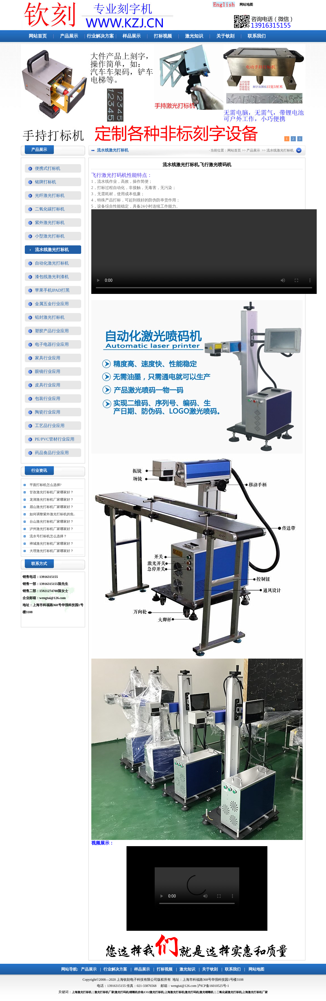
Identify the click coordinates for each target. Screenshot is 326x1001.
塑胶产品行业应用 (52, 331)
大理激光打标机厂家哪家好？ (52, 551)
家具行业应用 (47, 358)
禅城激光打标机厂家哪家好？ (52, 543)
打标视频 (163, 36)
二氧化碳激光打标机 (229, 992)
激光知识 (194, 36)
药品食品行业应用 (52, 452)
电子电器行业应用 (52, 344)
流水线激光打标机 (52, 249)
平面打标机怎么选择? (45, 485)
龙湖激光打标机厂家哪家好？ (52, 499)
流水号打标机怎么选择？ (48, 536)
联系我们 (257, 36)
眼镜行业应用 (47, 371)
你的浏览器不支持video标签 (204, 251)
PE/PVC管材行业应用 (55, 439)
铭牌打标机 (45, 182)
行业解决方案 (100, 36)
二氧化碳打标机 (50, 209)
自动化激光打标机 (52, 263)
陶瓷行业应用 (47, 412)
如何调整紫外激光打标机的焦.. (52, 514)
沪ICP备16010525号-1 (213, 986)
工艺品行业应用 (50, 425)
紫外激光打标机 (50, 222)
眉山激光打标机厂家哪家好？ (52, 507)
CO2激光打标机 (154, 992)
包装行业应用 (47, 398)
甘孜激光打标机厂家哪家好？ (52, 492)
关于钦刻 (225, 36)
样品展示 (132, 36)
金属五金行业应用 (52, 304)
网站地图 (256, 969)
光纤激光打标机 (50, 195)
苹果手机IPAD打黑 (52, 290)
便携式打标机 (47, 168)
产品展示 (69, 36)
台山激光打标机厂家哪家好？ (52, 521)
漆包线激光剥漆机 (52, 276)
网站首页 (38, 36)
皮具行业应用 (47, 385)
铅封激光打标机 (50, 317)
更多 (74, 471)
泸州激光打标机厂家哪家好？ (52, 529)
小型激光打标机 (50, 236)
